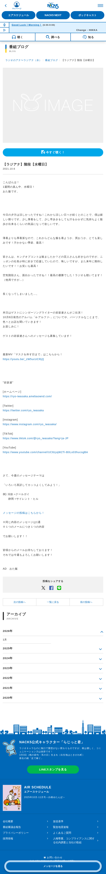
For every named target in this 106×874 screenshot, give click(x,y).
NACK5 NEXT (53, 15)
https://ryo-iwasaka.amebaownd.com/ (27, 396)
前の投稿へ (86, 602)
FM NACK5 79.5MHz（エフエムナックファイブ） (53, 5)
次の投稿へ (20, 602)
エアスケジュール (18, 15)
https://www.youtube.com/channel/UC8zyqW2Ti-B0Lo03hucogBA (45, 452)
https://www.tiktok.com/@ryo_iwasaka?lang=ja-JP (36, 438)
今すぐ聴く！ (55, 152)
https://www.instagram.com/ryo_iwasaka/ (30, 424)
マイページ (16, 9)
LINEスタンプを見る (53, 769)
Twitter (43, 588)
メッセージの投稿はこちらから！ (23, 512)
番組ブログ (51, 60)
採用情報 (8, 838)
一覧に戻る (53, 602)
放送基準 (58, 821)
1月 (5, 639)
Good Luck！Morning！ (27, 24)
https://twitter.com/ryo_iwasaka (23, 410)
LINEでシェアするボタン (59, 588)
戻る (5, 5)
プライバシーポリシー (16, 832)
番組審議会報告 (12, 827)
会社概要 (8, 821)
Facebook (51, 588)
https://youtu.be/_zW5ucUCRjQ (23, 359)
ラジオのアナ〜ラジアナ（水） (23, 60)
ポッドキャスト (87, 15)
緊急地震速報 (61, 827)
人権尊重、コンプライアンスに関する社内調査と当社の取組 (74, 840)
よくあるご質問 (62, 832)
